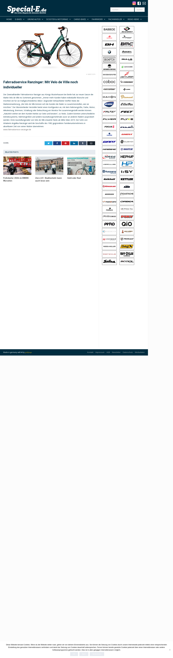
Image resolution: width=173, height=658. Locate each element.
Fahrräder (97, 19)
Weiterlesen (96, 654)
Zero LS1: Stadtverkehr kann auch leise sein (48, 179)
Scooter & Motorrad (57, 19)
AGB (108, 352)
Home (9, 19)
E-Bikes (18, 19)
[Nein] (169, 649)
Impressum (99, 352)
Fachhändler (115, 19)
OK (74, 654)
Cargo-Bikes (80, 19)
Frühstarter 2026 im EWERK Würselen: (16, 179)
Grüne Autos (34, 19)
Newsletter (116, 352)
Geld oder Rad (74, 178)
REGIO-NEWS (133, 19)
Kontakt (90, 352)
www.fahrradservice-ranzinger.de (17, 129)
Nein (84, 654)
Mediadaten (140, 352)
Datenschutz (128, 352)
